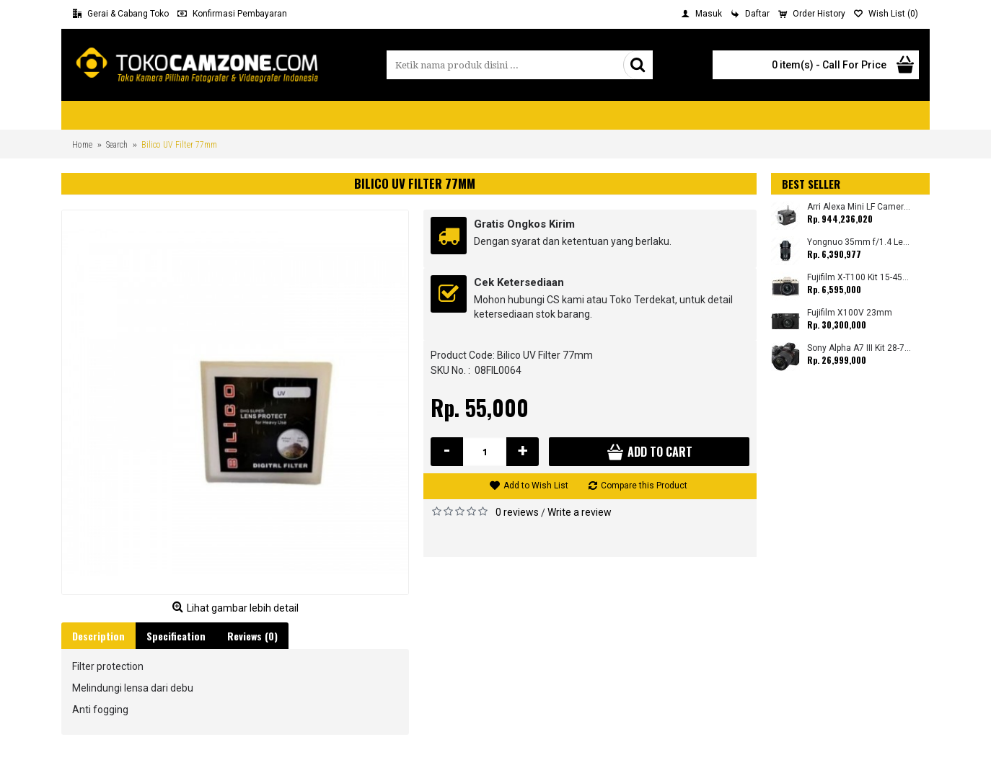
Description (98, 635)
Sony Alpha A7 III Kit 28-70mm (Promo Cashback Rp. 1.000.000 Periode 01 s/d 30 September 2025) (859, 348)
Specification (176, 635)
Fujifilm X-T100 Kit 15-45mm (859, 277)
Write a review (579, 512)
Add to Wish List (535, 485)
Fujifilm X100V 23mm (849, 313)
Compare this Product (644, 485)
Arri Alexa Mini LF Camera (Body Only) (859, 207)
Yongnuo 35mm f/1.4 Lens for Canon (859, 242)
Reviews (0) (252, 635)
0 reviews (517, 512)
